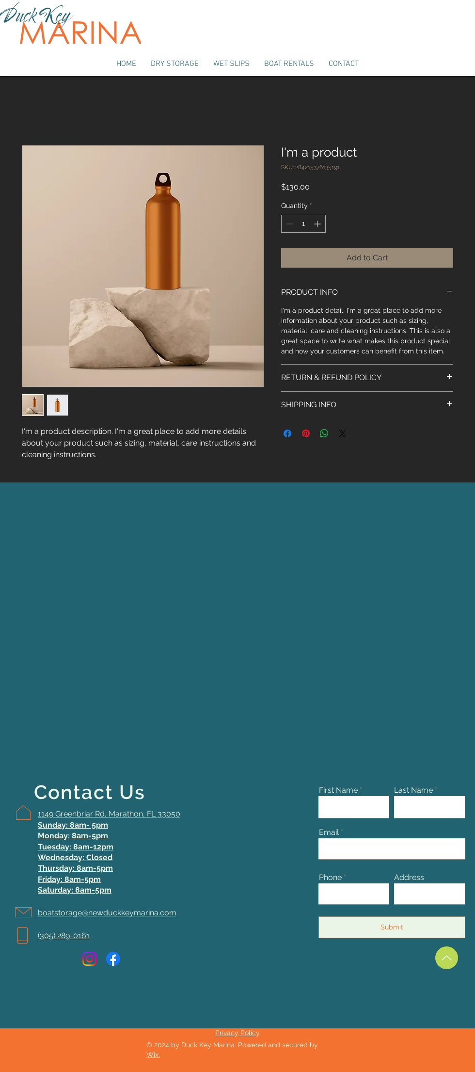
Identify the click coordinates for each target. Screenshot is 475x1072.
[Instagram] (89, 958)
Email (329, 832)
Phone (330, 877)
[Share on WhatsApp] (324, 433)
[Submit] (391, 927)
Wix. (153, 1054)
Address (409, 877)
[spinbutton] (303, 223)
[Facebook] (113, 958)
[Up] (446, 957)
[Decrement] (289, 223)
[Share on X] (342, 433)
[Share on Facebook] (287, 433)
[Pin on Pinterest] (306, 433)
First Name (338, 790)
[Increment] (318, 223)
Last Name (413, 790)
